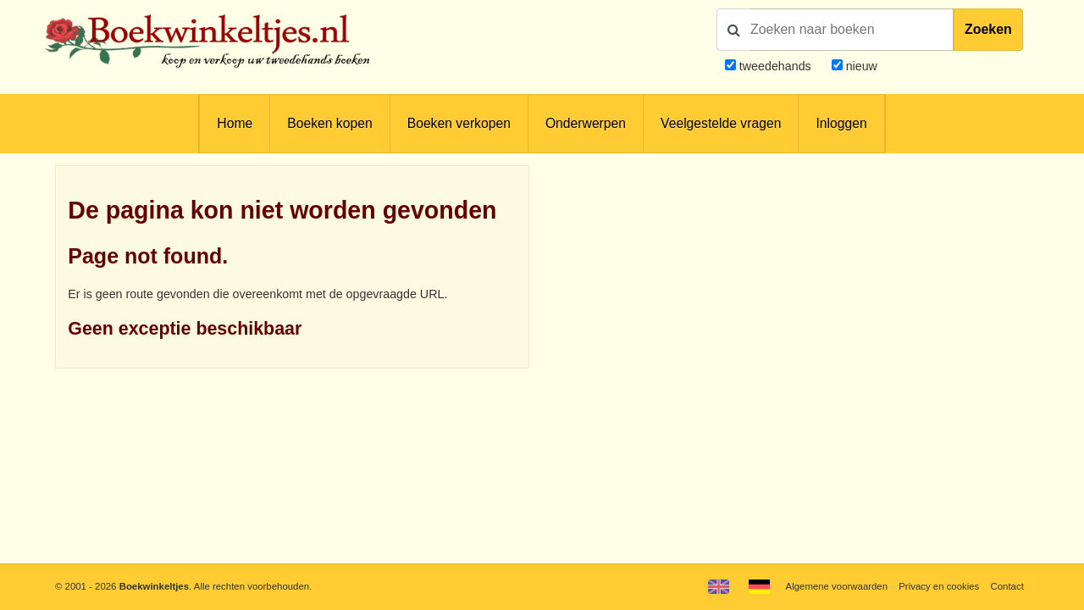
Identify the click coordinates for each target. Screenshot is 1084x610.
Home (234, 123)
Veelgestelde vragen (721, 123)
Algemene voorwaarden (837, 586)
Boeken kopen (329, 123)
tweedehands (775, 66)
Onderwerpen (585, 123)
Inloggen (841, 123)
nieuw (860, 66)
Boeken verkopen (459, 123)
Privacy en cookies (939, 586)
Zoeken (988, 29)
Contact (1007, 586)
